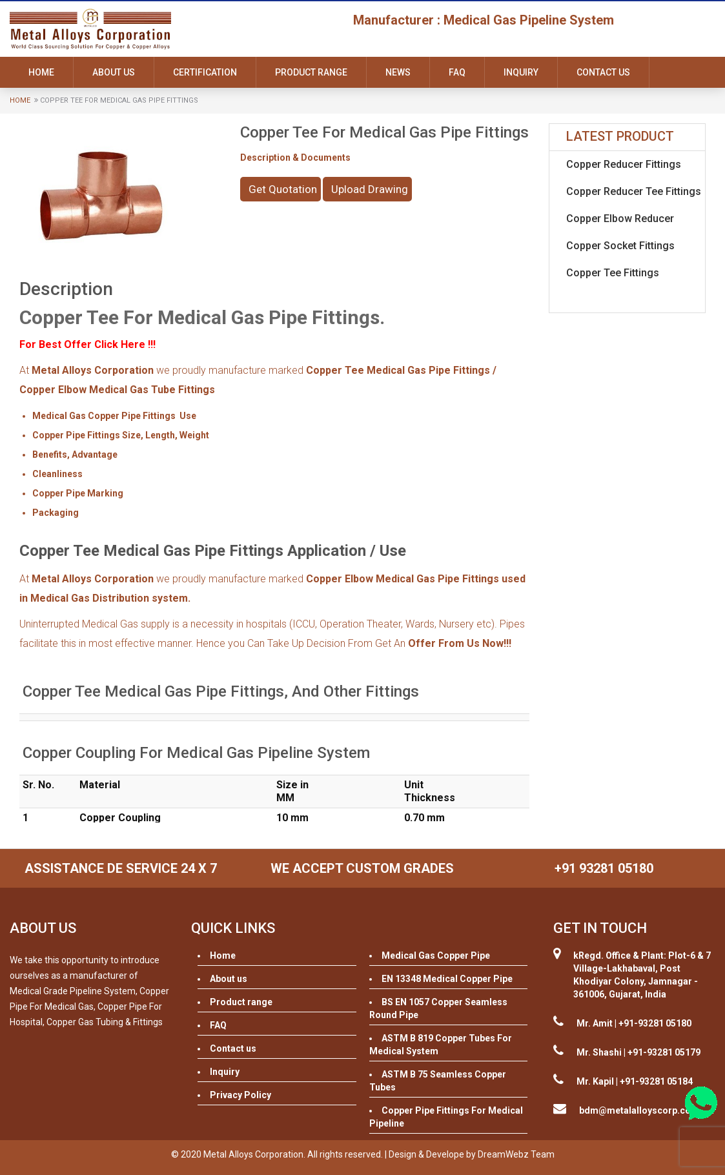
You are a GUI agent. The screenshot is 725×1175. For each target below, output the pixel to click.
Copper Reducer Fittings (623, 164)
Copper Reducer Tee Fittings (633, 191)
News (398, 72)
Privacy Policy (240, 1095)
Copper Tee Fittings (612, 273)
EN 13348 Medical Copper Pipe (447, 979)
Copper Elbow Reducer (620, 218)
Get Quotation (283, 189)
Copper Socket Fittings (620, 246)
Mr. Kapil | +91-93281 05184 (635, 1081)
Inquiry (521, 72)
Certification (205, 72)
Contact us (603, 72)
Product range (311, 72)
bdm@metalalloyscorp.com (639, 1110)
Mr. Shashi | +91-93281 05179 (638, 1052)
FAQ (457, 72)
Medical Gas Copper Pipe (436, 955)
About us (113, 72)
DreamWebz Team (516, 1154)
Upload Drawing (369, 189)
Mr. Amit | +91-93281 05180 (634, 1023)
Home (41, 72)
